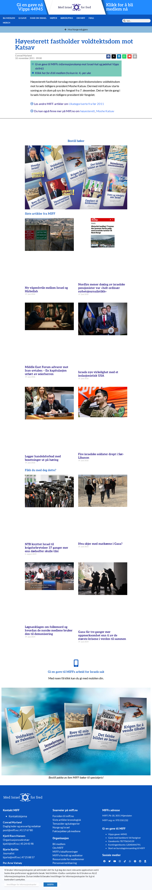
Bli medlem (9, 18)
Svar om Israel (38, 18)
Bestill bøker (76, 141)
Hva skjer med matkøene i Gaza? (100, 544)
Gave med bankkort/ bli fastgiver (124, 837)
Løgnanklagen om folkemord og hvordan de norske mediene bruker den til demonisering (49, 630)
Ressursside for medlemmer (68, 859)
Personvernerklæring (65, 863)
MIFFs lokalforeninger (65, 851)
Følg (90, 18)
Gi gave (22, 18)
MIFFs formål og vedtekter (68, 855)
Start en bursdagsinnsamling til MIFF (126, 848)
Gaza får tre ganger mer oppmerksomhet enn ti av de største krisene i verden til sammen (102, 635)
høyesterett (87, 111)
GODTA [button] (50, 884)
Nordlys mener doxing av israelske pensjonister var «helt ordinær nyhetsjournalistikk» (101, 288)
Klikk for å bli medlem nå (119, 7)
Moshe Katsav (105, 111)
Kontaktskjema (18, 816)
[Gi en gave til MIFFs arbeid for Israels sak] (76, 663)
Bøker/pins (66, 18)
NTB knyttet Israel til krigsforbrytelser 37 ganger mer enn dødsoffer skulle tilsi (46, 548)
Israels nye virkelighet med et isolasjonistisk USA (98, 373)
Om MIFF (80, 18)
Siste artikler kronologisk (67, 819)
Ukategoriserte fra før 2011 (86, 103)
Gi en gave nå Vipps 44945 (30, 7)
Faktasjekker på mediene (66, 831)
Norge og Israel (61, 827)
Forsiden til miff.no (63, 816)
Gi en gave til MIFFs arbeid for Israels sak (76, 672)
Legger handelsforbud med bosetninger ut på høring (43, 458)
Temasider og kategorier (66, 823)
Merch (6, 22)
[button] (114, 56)
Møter (53, 18)
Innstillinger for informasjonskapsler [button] (21, 884)
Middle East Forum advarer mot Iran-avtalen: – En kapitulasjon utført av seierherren (46, 370)
